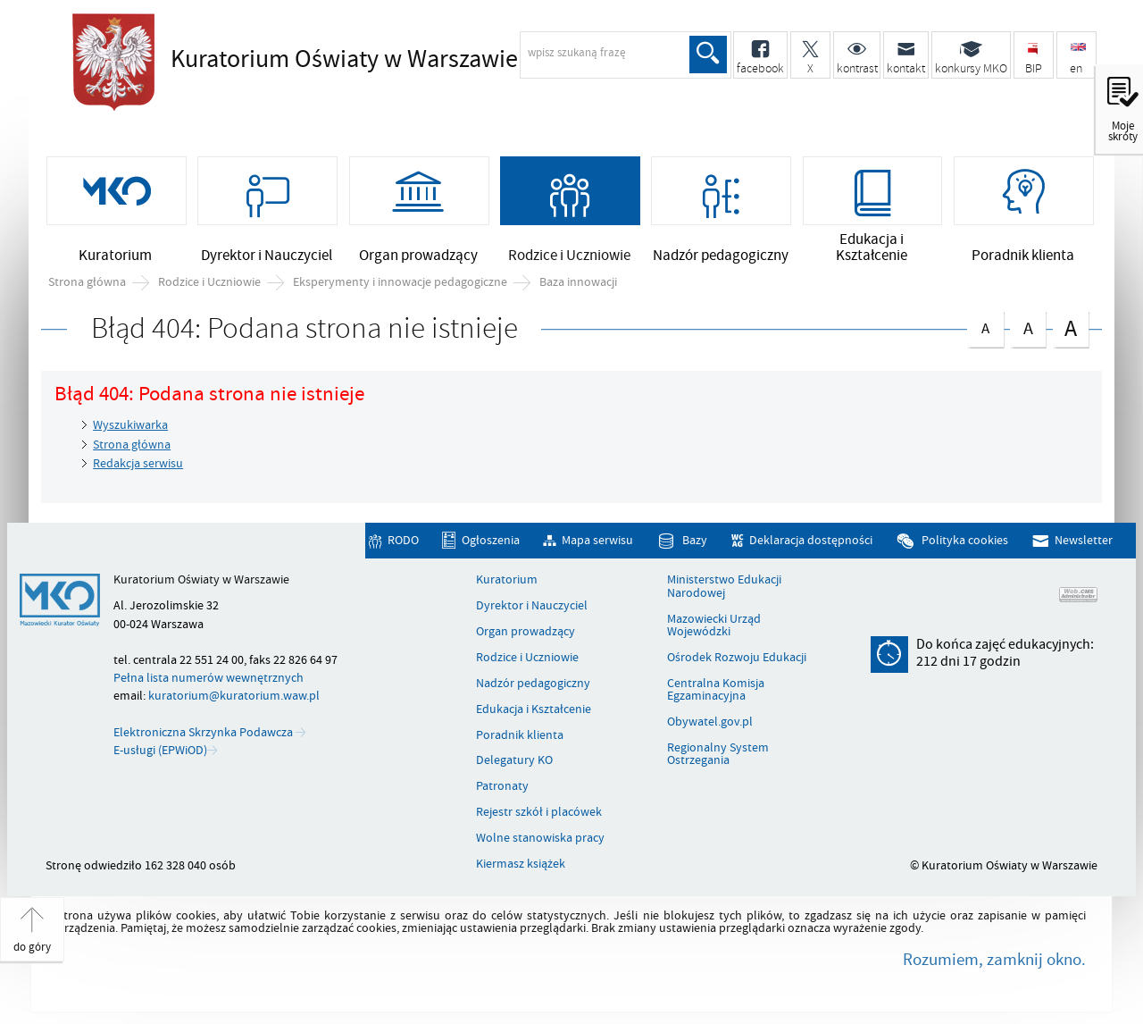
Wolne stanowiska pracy (540, 838)
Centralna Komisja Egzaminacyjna (715, 690)
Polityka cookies (965, 540)
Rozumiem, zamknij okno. (994, 959)
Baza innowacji (578, 282)
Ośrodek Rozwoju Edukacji (736, 657)
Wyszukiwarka (130, 424)
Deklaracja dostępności (810, 540)
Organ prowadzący (525, 631)
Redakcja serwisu (138, 463)
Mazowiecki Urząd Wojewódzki (714, 626)
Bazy (694, 540)
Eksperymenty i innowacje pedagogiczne (400, 282)
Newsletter (1084, 540)
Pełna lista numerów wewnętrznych (208, 677)
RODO (403, 540)
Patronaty (502, 786)
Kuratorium (507, 580)
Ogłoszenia (491, 540)
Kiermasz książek (520, 864)
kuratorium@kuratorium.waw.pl (234, 695)
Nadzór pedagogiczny (533, 683)
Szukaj (708, 54)
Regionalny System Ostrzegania (718, 755)
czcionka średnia (1028, 325)
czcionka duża (1071, 327)
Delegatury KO (514, 760)
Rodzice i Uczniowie (209, 282)
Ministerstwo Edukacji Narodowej (724, 587)
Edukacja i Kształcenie (533, 709)
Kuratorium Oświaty (344, 60)
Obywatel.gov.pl (710, 722)
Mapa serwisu (597, 540)
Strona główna (87, 282)
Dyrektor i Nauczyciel (532, 606)
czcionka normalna (985, 325)
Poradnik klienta (519, 735)
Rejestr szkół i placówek (539, 812)
